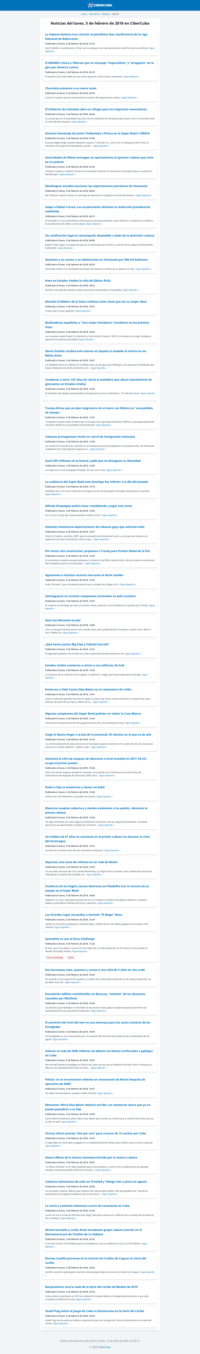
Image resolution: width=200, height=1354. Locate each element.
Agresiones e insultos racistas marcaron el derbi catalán (84, 575)
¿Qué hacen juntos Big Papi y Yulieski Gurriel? (77, 644)
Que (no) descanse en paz (63, 620)
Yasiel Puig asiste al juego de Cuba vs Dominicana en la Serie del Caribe (94, 1311)
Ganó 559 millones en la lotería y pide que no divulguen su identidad (92, 461)
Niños (71, 957)
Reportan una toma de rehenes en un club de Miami (81, 862)
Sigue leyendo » (131, 76)
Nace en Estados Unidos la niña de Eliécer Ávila (78, 280)
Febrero (106, 14)
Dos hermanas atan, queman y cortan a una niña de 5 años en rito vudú (95, 970)
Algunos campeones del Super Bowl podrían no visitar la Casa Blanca (93, 713)
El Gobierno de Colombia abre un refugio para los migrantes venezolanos (96, 109)
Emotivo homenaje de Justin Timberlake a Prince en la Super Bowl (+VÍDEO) (97, 133)
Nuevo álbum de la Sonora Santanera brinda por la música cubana (91, 1157)
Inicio (84, 14)
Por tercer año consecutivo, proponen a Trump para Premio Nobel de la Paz (97, 551)
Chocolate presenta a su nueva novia (70, 88)
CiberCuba (104, 1347)
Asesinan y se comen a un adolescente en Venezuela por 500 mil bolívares (96, 259)
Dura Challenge (55, 957)
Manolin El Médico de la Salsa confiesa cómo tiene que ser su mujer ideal (96, 301)
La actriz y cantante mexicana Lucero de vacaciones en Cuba (87, 1206)
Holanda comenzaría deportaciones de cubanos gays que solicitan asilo (95, 527)
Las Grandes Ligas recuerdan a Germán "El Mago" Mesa (83, 915)
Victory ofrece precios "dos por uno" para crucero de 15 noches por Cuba (95, 1133)
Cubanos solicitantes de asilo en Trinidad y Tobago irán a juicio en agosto (96, 1181)
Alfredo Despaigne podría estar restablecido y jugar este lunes (88, 506)
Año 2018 (94, 14)
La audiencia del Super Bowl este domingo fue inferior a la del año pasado (96, 482)
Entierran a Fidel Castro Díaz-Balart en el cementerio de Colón (88, 689)
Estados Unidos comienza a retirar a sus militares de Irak (84, 665)
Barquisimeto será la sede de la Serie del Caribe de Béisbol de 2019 (91, 1287)
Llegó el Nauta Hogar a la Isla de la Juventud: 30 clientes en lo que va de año (98, 734)
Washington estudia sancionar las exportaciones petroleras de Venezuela (96, 186)
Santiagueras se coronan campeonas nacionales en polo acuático (90, 596)
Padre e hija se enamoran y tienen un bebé (75, 787)
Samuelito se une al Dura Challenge (70, 939)
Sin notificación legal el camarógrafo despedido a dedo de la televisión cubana (99, 235)
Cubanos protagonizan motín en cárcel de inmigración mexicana (90, 436)
